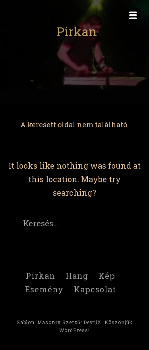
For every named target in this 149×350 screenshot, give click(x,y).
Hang (77, 275)
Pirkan (76, 31)
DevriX (92, 322)
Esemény (44, 289)
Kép (107, 275)
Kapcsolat (95, 289)
